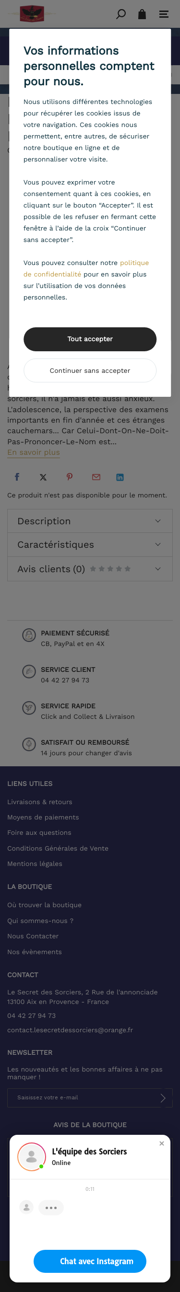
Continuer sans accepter (90, 371)
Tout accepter (90, 339)
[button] (162, 1143)
